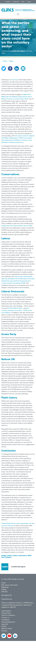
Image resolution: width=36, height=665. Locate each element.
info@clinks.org (6, 599)
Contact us (5, 617)
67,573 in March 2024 (14, 308)
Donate (3, 626)
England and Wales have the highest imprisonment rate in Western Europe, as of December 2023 (16, 97)
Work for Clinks (6, 628)
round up (14, 80)
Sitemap (4, 631)
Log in (29, 1)
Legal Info (4, 624)
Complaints (5, 620)
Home (5, 61)
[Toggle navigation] (18, 14)
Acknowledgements (8, 622)
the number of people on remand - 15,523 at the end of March (16, 310)
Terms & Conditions (8, 615)
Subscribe (16, 1)
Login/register (6, 611)
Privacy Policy (6, 613)
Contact (7, 1)
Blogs (11, 61)
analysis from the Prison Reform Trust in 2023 (16, 226)
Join (23, 1)
